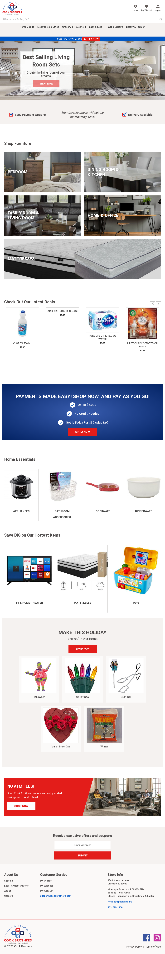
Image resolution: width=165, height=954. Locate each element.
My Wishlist (46, 885)
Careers (8, 895)
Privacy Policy (134, 946)
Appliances (21, 511)
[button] (158, 303)
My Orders (46, 880)
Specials (8, 880)
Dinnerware (143, 511)
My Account (46, 890)
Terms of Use (153, 946)
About (7, 890)
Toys (135, 602)
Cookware (103, 511)
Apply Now (82, 431)
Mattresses (82, 602)
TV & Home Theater (29, 602)
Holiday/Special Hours (120, 901)
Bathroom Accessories (62, 514)
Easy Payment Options (16, 885)
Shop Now (83, 648)
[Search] (161, 19)
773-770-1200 (115, 907)
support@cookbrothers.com (55, 895)
